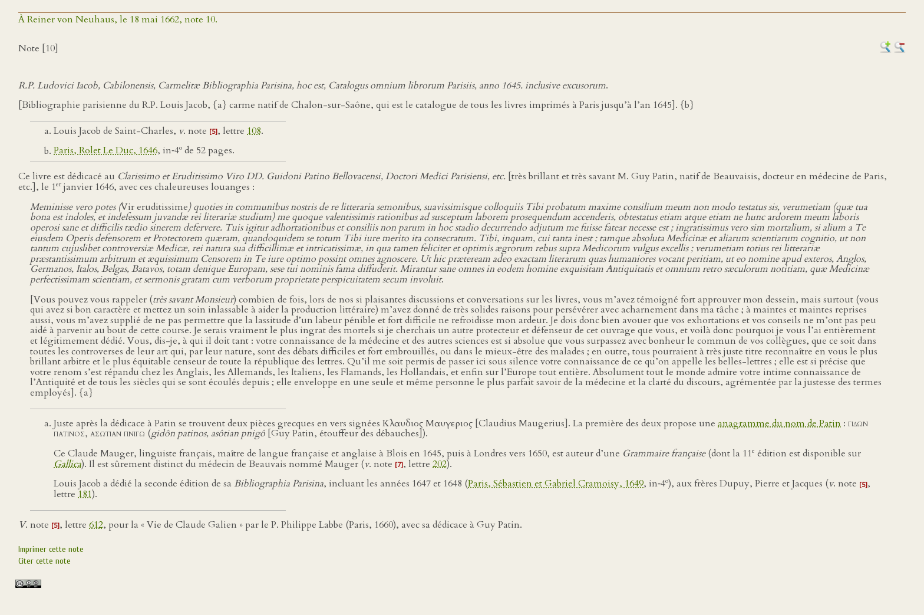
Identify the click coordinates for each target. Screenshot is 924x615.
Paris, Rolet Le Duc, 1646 (105, 150)
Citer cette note (44, 561)
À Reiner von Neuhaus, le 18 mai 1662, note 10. (117, 19)
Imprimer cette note (51, 549)
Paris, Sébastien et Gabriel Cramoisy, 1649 (556, 484)
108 (254, 130)
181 (85, 494)
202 (440, 464)
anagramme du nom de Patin (779, 423)
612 (96, 524)
